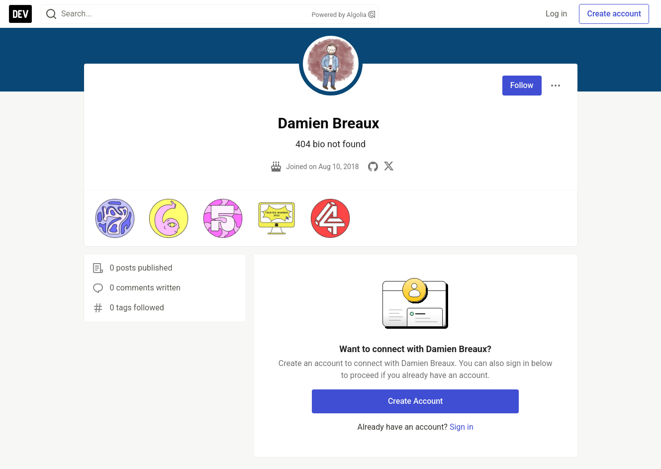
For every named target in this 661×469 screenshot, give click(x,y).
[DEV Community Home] (20, 14)
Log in (556, 13)
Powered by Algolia (343, 14)
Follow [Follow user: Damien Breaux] (522, 85)
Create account (614, 13)
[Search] (51, 14)
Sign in (461, 427)
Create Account (415, 401)
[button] (115, 218)
